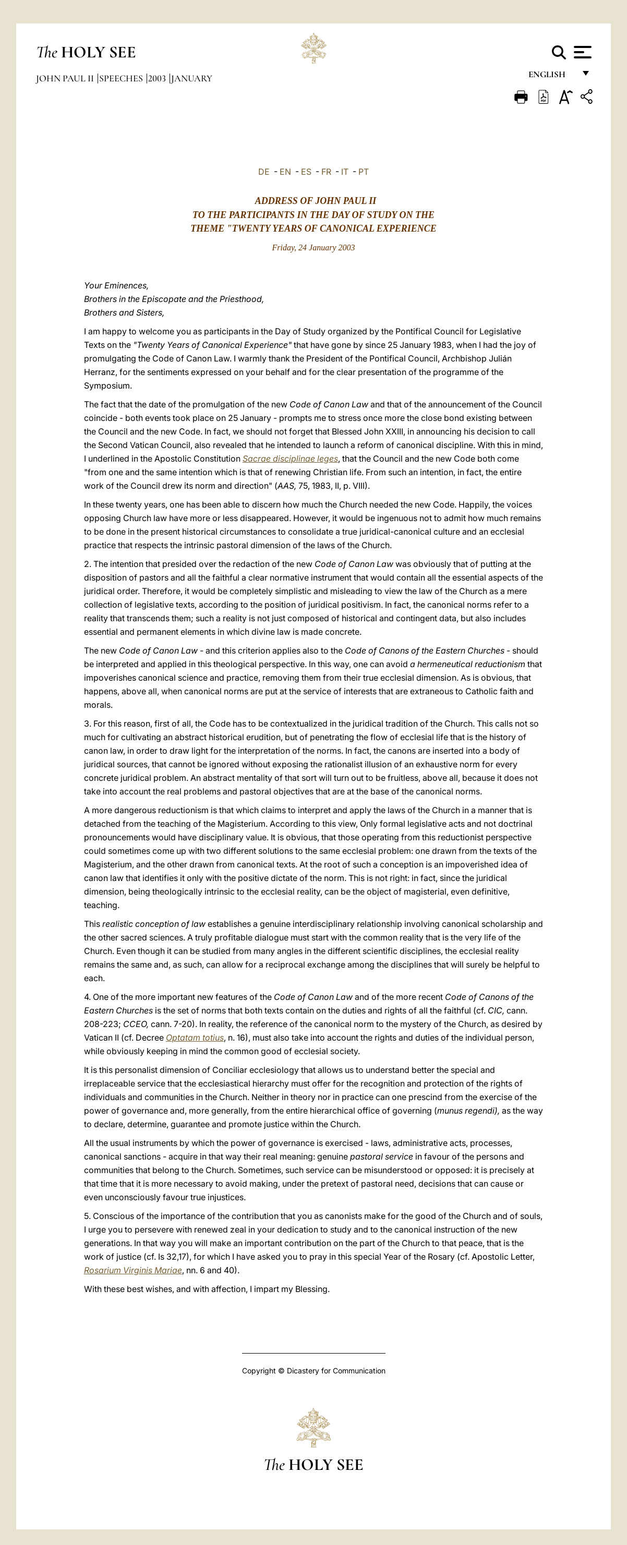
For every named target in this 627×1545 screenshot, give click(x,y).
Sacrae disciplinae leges (290, 458)
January (191, 78)
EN (285, 171)
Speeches (122, 78)
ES (306, 171)
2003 (158, 78)
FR (326, 171)
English (551, 77)
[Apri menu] (581, 52)
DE (264, 171)
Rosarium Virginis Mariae (133, 1270)
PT (363, 171)
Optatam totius (195, 1037)
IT (344, 171)
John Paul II (66, 78)
